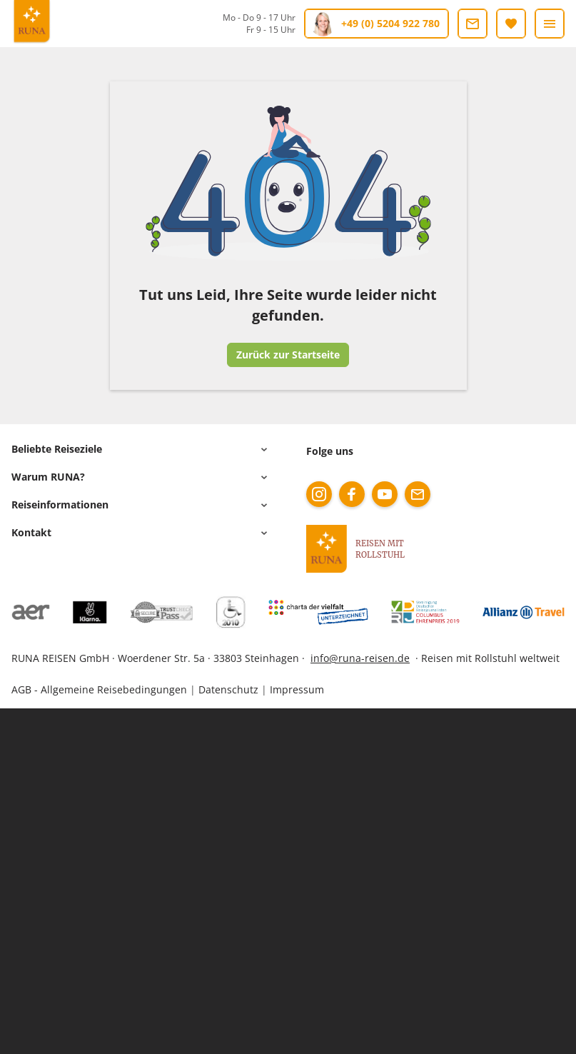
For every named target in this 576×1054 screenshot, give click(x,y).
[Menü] (550, 24)
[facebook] (352, 494)
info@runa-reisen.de (360, 658)
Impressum (297, 689)
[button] (141, 449)
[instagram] (319, 494)
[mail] (417, 494)
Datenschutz (228, 689)
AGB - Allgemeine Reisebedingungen (99, 689)
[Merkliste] (511, 24)
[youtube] (385, 494)
